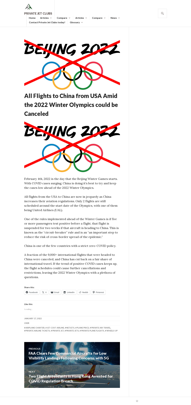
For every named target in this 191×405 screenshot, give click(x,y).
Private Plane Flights (92, 331)
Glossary (75, 22)
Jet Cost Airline (55, 328)
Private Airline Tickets (38, 331)
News (114, 17)
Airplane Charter (35, 328)
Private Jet (58, 331)
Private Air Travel (101, 328)
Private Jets (72, 331)
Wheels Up (112, 331)
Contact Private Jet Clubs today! (47, 22)
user (26, 323)
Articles (44, 17)
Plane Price (83, 328)
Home (32, 17)
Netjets (70, 328)
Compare (62, 17)
